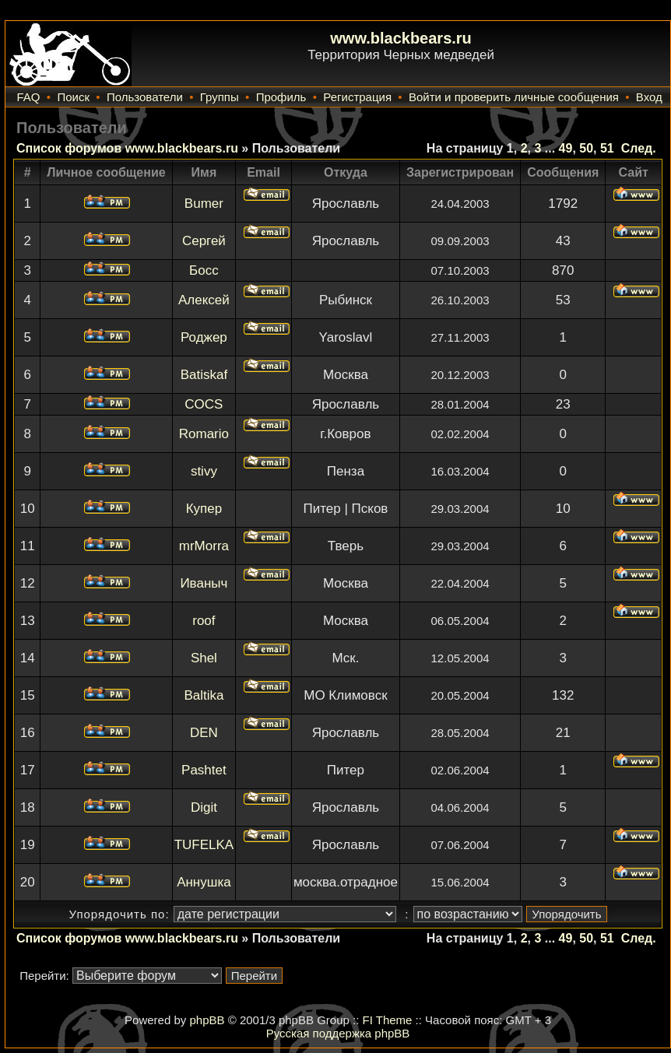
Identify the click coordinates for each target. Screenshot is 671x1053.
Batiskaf (204, 374)
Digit (204, 807)
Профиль (281, 97)
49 (566, 148)
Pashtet (204, 770)
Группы (219, 97)
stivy (204, 471)
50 (586, 148)
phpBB (206, 1020)
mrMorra (204, 546)
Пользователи (145, 97)
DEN (204, 732)
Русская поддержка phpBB (338, 1033)
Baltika (203, 695)
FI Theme (388, 1020)
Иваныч (203, 583)
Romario (204, 433)
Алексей (204, 300)
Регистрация (357, 97)
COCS (203, 404)
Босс (204, 270)
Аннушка (204, 882)
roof (203, 620)
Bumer (203, 203)
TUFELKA (204, 844)
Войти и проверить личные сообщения (514, 97)
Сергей (204, 240)
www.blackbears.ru (401, 38)
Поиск (73, 97)
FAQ (28, 97)
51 (607, 148)
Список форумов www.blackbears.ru (127, 148)
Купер (204, 508)
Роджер (204, 337)
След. (638, 148)
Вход (649, 97)
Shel (204, 658)
